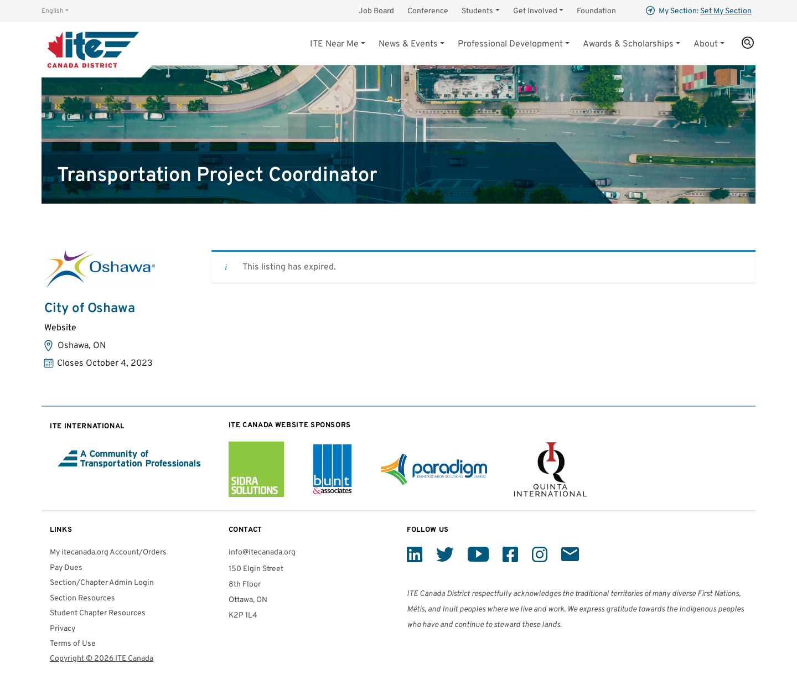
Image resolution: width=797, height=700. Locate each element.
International (87, 426)
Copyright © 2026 (101, 659)
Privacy (62, 629)
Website (60, 328)
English (53, 11)
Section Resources (82, 598)
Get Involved (535, 11)
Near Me (334, 44)
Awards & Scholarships (628, 44)
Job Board (376, 11)
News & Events (408, 44)
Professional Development (510, 44)
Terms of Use (73, 644)
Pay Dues (66, 568)
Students (477, 11)
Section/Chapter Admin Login (102, 583)
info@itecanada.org (262, 552)
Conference (427, 11)
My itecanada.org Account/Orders (108, 552)
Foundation (596, 11)
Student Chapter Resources (98, 613)
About (706, 44)
